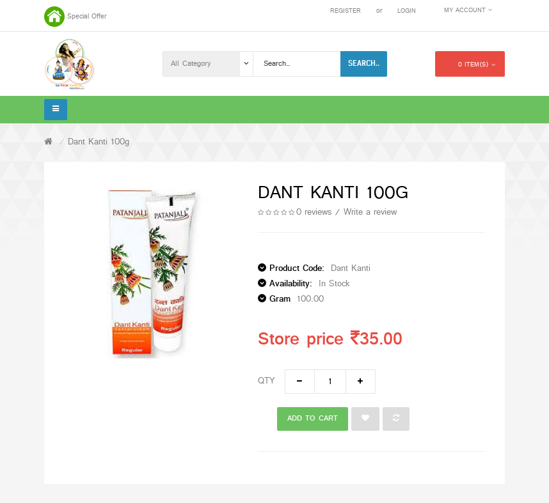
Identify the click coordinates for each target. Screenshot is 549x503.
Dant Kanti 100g (98, 142)
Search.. (363, 63)
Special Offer (86, 16)
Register (345, 11)
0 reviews (313, 212)
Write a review (370, 212)
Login (406, 11)
